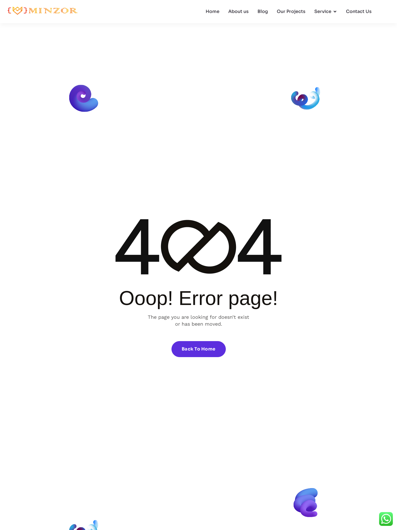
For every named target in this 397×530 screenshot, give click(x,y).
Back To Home (199, 349)
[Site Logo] (43, 12)
